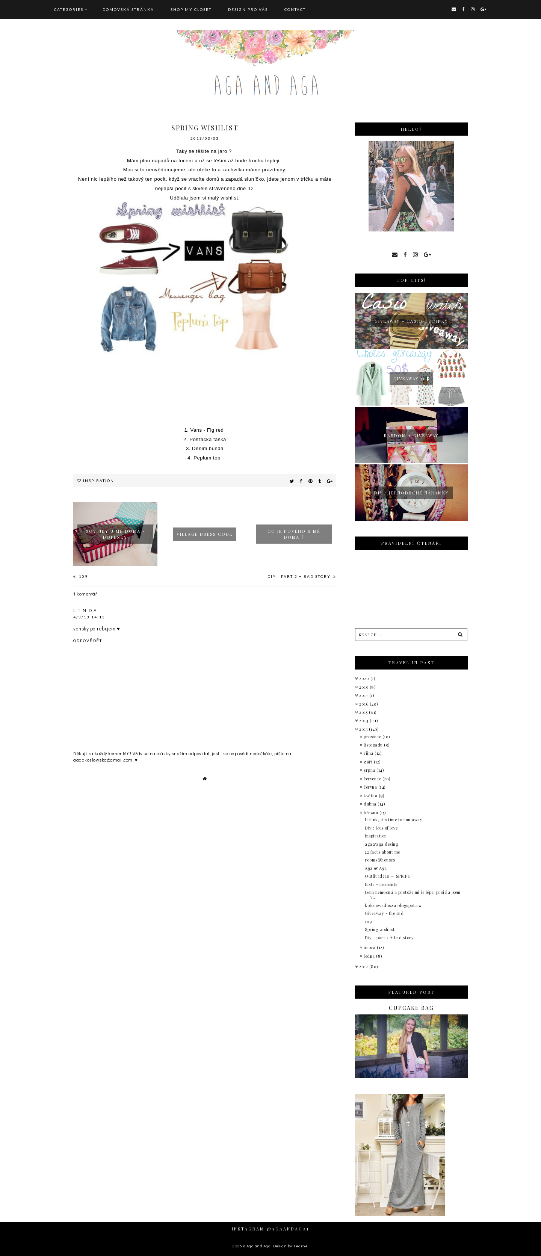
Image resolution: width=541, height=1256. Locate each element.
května (371, 795)
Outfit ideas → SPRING (388, 876)
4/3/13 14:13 (89, 617)
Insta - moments (381, 884)
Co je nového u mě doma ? (293, 534)
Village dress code (205, 534)
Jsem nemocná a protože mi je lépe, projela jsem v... (413, 894)
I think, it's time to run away (393, 819)
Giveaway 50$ (411, 378)
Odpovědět (87, 640)
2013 (364, 729)
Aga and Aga (258, 1245)
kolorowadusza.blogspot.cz (393, 905)
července (373, 778)
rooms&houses (380, 860)
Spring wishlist (380, 929)
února (370, 947)
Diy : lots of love (381, 828)
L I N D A (85, 610)
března (371, 812)
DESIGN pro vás (248, 9)
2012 (364, 966)
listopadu (374, 745)
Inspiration (98, 480)
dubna (371, 804)
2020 (364, 678)
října (369, 753)
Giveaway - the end (384, 913)
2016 (364, 704)
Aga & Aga (376, 868)
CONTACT (295, 9)
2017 (364, 695)
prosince (373, 736)
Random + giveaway (411, 435)
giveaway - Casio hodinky (411, 321)
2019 (364, 687)
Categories (68, 9)
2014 (364, 720)
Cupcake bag (411, 1007)
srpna (370, 770)
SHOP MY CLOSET (191, 9)
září (369, 762)
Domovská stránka (128, 9)
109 (82, 576)
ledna (370, 956)
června (371, 787)
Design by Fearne (290, 1245)
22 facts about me (382, 852)
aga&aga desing (381, 844)
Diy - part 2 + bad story (299, 576)
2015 (364, 712)
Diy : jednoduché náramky (411, 493)
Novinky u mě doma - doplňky (115, 534)
